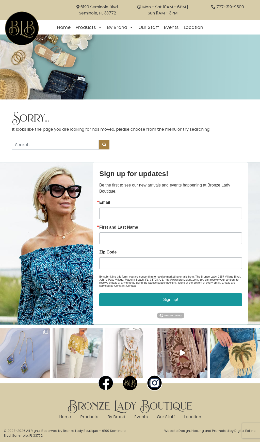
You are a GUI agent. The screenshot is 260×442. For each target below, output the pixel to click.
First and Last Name (118, 227)
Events (171, 27)
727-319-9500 (230, 7)
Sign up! (170, 299)
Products (89, 27)
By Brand (120, 27)
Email (104, 202)
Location (193, 27)
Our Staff (148, 27)
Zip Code (108, 252)
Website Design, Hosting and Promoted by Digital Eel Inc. (210, 431)
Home (64, 27)
